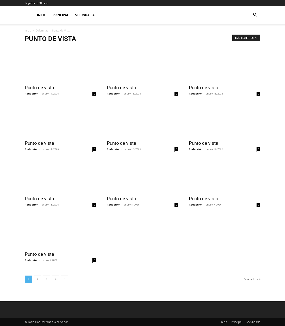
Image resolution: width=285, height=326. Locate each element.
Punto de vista (39, 87)
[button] (255, 15)
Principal (61, 15)
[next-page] (64, 279)
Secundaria (85, 15)
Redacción (31, 93)
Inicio (42, 15)
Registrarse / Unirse (36, 3)
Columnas (42, 30)
